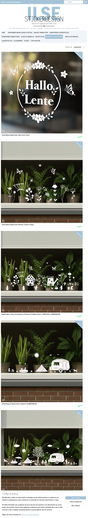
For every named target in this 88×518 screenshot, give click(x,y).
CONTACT (26, 39)
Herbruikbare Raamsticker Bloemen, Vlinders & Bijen (42, 78)
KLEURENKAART (18, 39)
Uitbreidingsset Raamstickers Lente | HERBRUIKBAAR (71, 113)
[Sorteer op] (79, 45)
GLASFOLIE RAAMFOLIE (27, 35)
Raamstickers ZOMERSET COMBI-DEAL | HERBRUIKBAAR (43, 113)
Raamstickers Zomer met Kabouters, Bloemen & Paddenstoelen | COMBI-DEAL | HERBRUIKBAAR (73, 77)
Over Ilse (21, 487)
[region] (32, 507)
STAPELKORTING (35, 39)
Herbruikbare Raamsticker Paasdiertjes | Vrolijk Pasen (14, 184)
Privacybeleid (39, 489)
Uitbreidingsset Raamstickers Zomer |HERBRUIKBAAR (13, 149)
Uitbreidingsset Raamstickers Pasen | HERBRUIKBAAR (42, 360)
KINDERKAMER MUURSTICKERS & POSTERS (20, 31)
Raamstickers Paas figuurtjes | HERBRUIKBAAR (69, 255)
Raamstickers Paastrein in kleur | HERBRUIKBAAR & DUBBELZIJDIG (12, 325)
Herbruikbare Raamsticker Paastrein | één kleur (14, 219)
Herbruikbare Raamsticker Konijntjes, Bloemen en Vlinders (42, 184)
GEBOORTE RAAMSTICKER (41, 31)
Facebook (21, 485)
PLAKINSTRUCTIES (7, 39)
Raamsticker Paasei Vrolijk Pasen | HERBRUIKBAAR (41, 255)
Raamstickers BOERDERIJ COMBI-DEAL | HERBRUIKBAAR (72, 149)
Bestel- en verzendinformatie (44, 487)
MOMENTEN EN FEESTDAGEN (54, 35)
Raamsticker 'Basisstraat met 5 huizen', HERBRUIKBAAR (72, 325)
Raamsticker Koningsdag (9, 397)
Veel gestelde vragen (42, 474)
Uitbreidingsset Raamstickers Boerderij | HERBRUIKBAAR (43, 149)
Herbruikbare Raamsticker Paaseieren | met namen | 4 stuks (72, 184)
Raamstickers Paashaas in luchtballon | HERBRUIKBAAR (43, 290)
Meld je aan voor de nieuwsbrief (11, 2)
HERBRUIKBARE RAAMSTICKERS (11, 35)
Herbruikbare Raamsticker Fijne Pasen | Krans (43, 219)
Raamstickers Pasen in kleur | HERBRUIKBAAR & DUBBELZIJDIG (41, 325)
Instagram (28, 485)
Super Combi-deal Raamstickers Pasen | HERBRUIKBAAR (72, 290)
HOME (3, 31)
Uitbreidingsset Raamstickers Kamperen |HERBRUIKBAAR (14, 113)
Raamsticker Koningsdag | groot (70, 361)
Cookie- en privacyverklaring (30, 515)
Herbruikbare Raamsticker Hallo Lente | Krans (14, 78)
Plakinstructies (40, 480)
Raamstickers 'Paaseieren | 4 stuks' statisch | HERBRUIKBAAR (71, 219)
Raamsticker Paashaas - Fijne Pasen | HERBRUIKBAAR (13, 290)
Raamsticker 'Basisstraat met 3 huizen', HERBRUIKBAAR (14, 360)
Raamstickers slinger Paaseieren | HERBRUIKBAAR (12, 255)
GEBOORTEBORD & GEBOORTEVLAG (59, 31)
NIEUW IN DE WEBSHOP (71, 35)
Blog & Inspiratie (40, 472)
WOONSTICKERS (39, 35)
